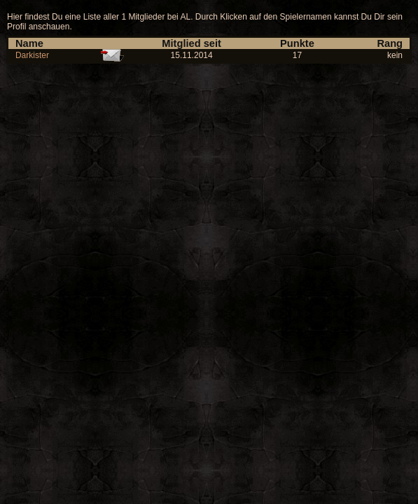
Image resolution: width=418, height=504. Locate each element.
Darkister (32, 55)
